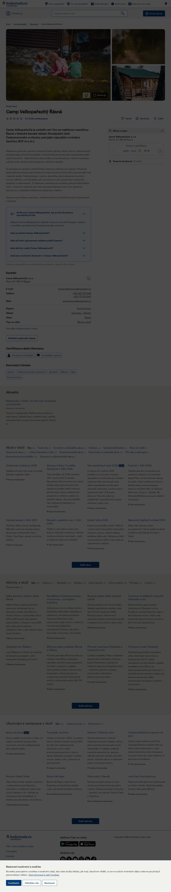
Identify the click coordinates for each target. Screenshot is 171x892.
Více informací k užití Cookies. (44, 874)
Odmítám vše (32, 883)
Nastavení (49, 883)
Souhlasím (13, 883)
